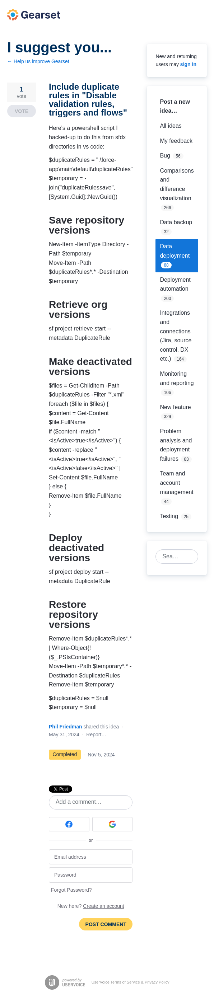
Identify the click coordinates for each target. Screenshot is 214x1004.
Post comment (105, 924)
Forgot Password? (71, 890)
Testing (169, 516)
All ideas (170, 126)
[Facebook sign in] (69, 824)
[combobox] (173, 556)
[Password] (90, 875)
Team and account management (176, 482)
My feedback (176, 141)
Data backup (176, 222)
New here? (90, 906)
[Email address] (90, 857)
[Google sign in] (112, 824)
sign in (188, 64)
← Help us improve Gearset (38, 61)
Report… (96, 734)
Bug (165, 156)
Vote (21, 111)
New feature (175, 407)
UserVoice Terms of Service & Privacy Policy (130, 982)
